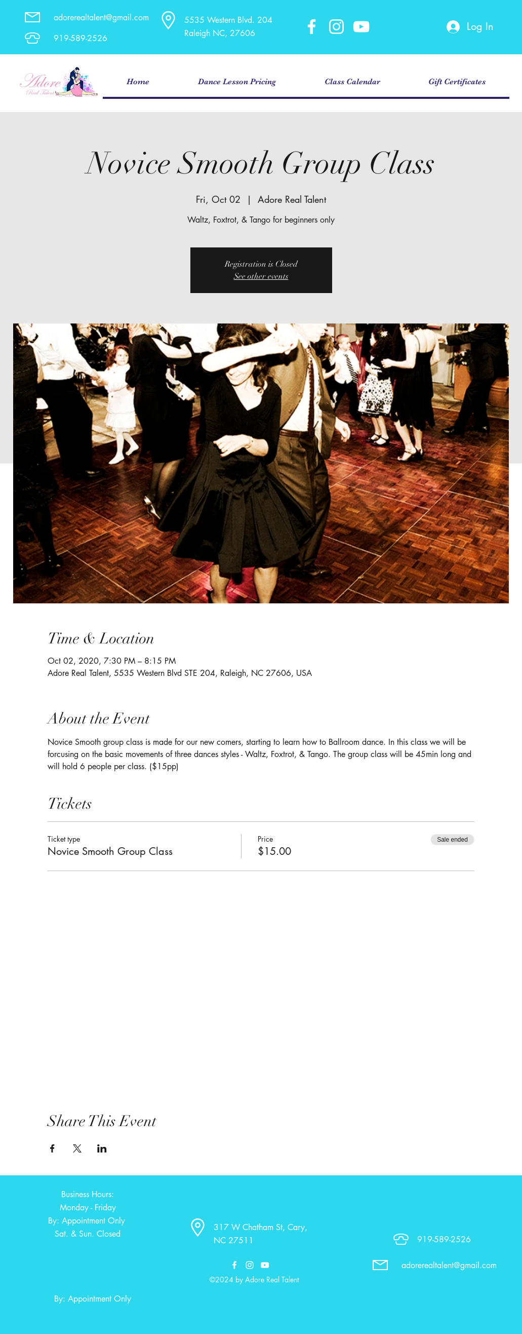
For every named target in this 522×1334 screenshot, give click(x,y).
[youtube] (361, 27)
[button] (237, 82)
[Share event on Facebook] (52, 1148)
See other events (261, 276)
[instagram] (336, 27)
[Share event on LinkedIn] (102, 1148)
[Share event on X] (77, 1148)
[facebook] (312, 27)
